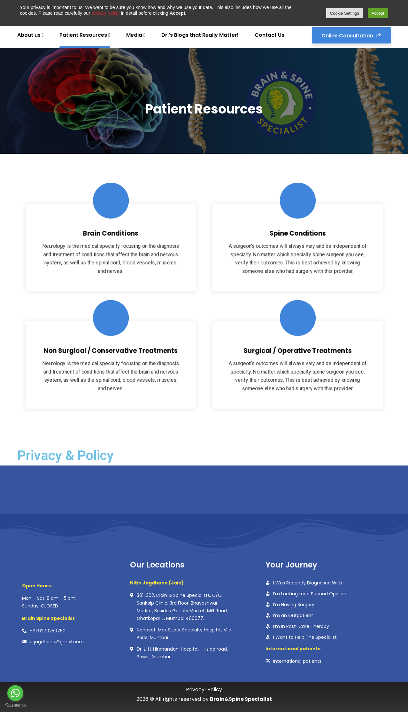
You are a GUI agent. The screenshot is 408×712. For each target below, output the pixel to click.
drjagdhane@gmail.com (57, 641)
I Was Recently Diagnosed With (307, 583)
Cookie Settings (344, 13)
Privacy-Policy (204, 689)
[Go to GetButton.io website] (15, 705)
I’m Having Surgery (293, 604)
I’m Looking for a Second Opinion (309, 594)
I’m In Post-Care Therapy (301, 626)
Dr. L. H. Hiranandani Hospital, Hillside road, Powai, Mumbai (182, 653)
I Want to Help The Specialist (305, 637)
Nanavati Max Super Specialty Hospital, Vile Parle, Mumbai (184, 634)
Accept (378, 13)
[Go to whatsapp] (15, 693)
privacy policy (106, 13)
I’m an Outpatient (293, 615)
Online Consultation (351, 35)
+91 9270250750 (47, 631)
